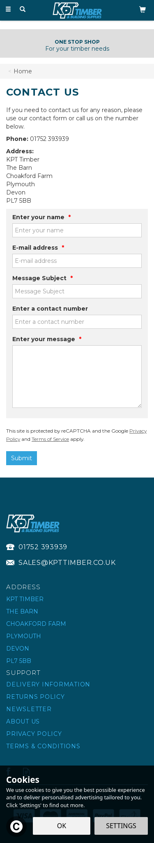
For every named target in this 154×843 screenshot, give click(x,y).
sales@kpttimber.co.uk (67, 563)
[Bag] (142, 9)
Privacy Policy (34, 734)
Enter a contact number (50, 308)
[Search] (22, 9)
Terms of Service (50, 439)
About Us (23, 721)
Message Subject (42, 278)
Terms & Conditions (43, 746)
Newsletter (29, 709)
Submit (21, 458)
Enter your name (41, 217)
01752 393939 (42, 547)
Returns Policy (35, 696)
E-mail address (38, 247)
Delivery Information (48, 684)
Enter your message (46, 339)
